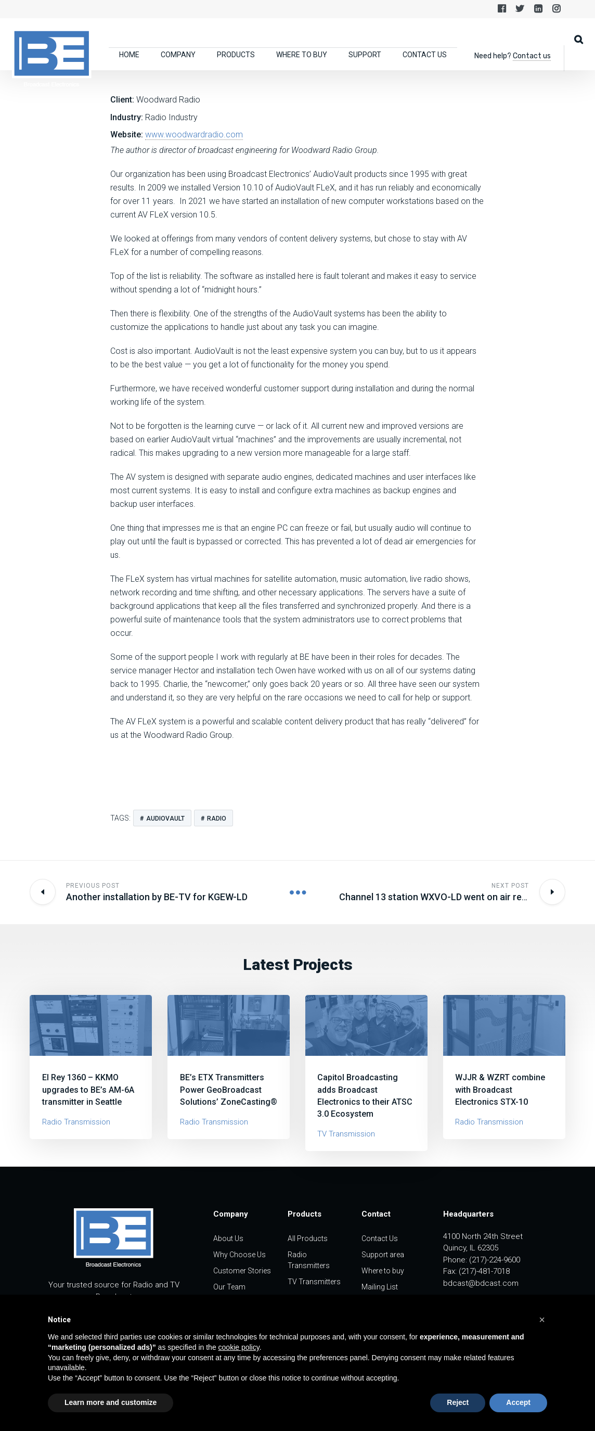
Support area (382, 1254)
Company (178, 54)
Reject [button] (458, 1402)
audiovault (165, 818)
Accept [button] (518, 1402)
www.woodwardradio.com (194, 134)
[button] (542, 1319)
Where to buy (301, 54)
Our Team (229, 1287)
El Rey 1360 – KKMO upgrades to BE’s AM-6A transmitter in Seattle (88, 1089)
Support (364, 54)
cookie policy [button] (239, 1347)
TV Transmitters (314, 1281)
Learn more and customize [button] (110, 1402)
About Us (228, 1238)
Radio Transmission (76, 1122)
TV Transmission (346, 1134)
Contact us (532, 56)
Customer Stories (242, 1271)
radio (216, 818)
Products (236, 54)
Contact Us (425, 54)
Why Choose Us (239, 1254)
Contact (376, 1214)
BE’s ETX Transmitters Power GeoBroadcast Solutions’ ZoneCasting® (228, 1089)
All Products (308, 1238)
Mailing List (379, 1287)
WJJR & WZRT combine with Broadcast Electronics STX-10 (500, 1089)
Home (129, 54)
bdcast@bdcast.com (481, 1283)
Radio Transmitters (309, 1260)
